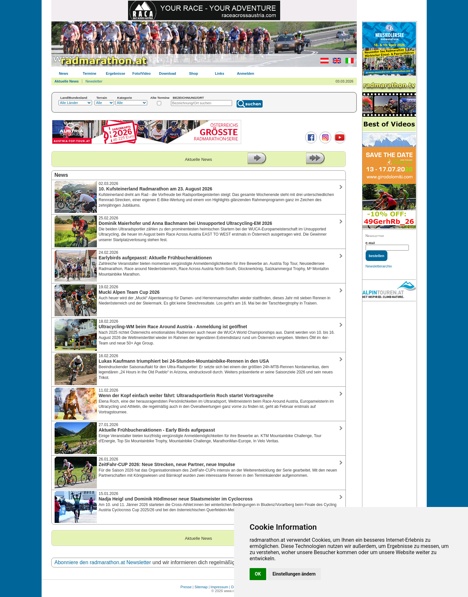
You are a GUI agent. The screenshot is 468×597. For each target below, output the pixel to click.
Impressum (219, 587)
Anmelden (245, 73)
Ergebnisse (115, 73)
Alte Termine (160, 97)
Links (219, 73)
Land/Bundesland (73, 97)
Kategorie (124, 97)
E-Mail (370, 243)
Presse (185, 587)
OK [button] (258, 574)
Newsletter (93, 81)
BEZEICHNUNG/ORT (188, 97)
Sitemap (201, 587)
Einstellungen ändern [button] (294, 574)
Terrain (102, 97)
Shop (193, 73)
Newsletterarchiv (379, 266)
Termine (90, 73)
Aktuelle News (67, 81)
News (63, 73)
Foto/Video (141, 73)
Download (167, 73)
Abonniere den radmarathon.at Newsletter (103, 562)
